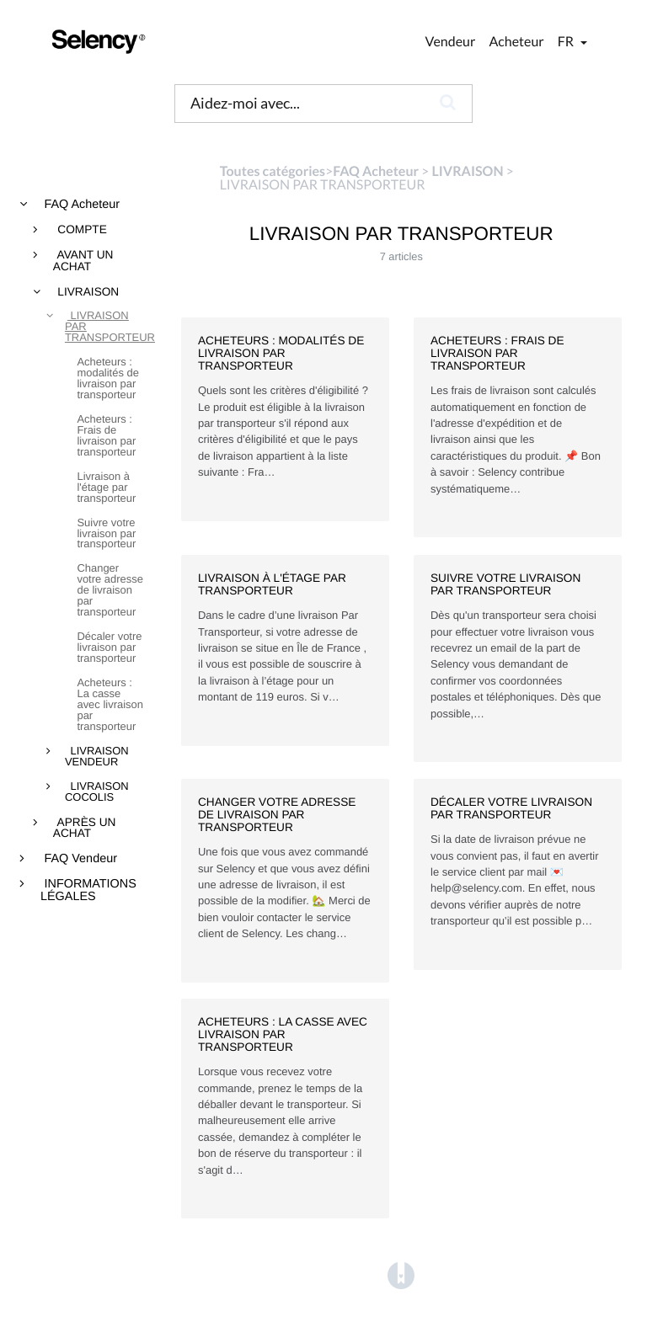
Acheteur (516, 42)
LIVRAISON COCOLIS (97, 792)
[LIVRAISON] (467, 171)
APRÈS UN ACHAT (84, 828)
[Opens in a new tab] (401, 1276)
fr (567, 42)
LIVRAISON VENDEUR (97, 757)
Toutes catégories (272, 171)
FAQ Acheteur (80, 205)
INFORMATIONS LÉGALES (88, 890)
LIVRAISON (87, 292)
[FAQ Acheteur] (376, 171)
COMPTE (81, 230)
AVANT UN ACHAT (83, 260)
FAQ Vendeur (79, 859)
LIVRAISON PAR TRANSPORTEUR (105, 327)
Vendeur (450, 42)
